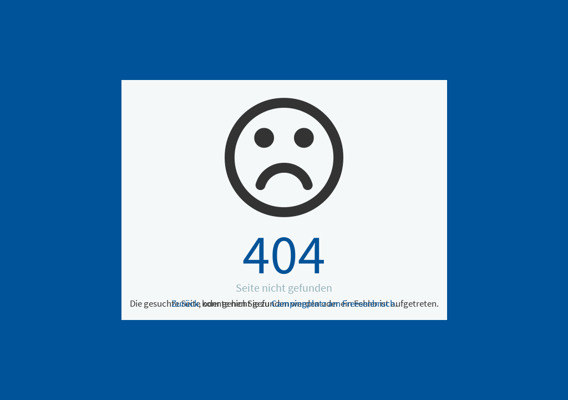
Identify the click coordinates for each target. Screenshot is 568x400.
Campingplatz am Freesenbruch (333, 303)
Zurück (185, 303)
